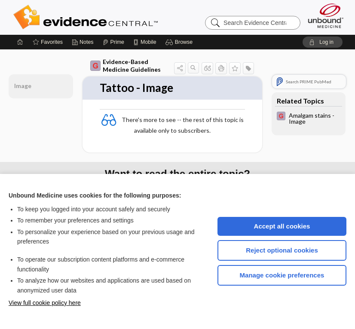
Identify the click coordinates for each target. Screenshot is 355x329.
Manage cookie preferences (282, 275)
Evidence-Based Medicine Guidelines (125, 65)
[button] (180, 42)
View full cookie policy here (45, 302)
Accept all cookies (282, 226)
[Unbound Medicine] (326, 15)
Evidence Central (119, 17)
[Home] (20, 42)
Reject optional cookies (282, 250)
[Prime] (113, 42)
